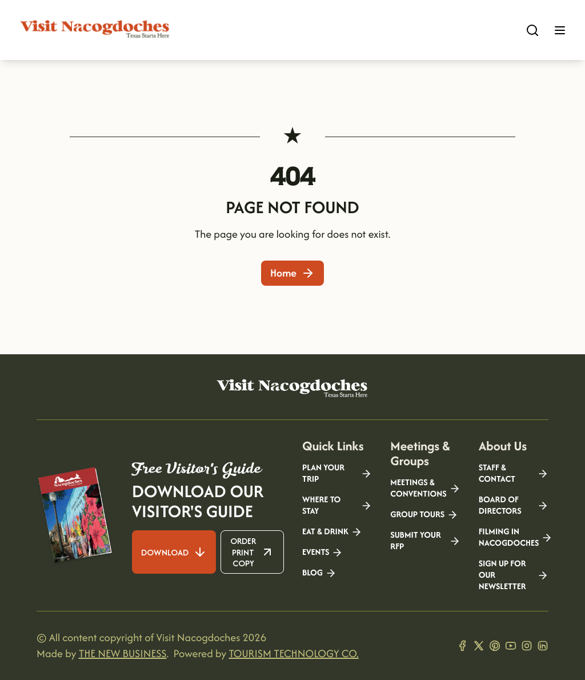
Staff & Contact (513, 473)
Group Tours (424, 515)
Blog (319, 573)
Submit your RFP (425, 541)
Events (322, 552)
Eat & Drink (332, 532)
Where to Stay (337, 505)
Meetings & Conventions (425, 488)
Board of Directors (513, 505)
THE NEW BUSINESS (123, 653)
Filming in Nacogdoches (513, 537)
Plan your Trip (337, 473)
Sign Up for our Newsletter (513, 575)
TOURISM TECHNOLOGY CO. (293, 653)
